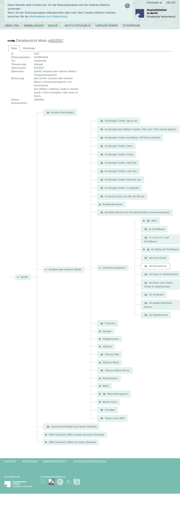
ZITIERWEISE (131, 25)
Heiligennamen (111, 339)
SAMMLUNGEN (33, 25)
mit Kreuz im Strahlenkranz (163, 274)
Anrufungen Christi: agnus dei (121, 120)
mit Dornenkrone (158, 266)
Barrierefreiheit (55, 461)
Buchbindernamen (113, 204)
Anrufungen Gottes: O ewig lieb (122, 188)
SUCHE (54, 25)
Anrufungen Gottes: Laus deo (121, 171)
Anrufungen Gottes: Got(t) (119, 154)
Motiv (14, 48)
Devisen (107, 331)
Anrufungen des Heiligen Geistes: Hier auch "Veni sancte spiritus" (140, 129)
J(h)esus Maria (111, 362)
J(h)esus (107, 346)
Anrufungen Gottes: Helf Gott (120, 162)
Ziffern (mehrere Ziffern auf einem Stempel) (72, 442)
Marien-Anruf (110, 402)
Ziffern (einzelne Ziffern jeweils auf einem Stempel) (76, 434)
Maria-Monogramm (117, 394)
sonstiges (110, 409)
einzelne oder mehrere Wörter (65, 269)
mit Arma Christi (157, 257)
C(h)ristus (110, 323)
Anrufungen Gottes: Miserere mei (123, 179)
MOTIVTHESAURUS (78, 25)
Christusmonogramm (114, 267)
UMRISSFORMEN (106, 25)
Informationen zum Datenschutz (48, 16)
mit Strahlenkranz (158, 315)
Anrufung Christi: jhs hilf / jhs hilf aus (124, 196)
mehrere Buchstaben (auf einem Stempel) (74, 426)
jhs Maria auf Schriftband (164, 249)
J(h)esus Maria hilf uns (117, 370)
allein (154, 220)
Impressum (29, 461)
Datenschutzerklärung (90, 461)
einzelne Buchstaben (62, 112)
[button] (48, 112)
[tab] (14, 48)
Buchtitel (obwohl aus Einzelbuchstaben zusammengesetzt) (137, 212)
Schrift (24, 277)
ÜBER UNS (12, 25)
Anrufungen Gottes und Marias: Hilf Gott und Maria (132, 137)
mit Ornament (156, 294)
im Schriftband (156, 229)
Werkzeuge (29, 48)
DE (168, 2)
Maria (106, 386)
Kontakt (10, 461)
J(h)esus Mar (112, 354)
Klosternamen (110, 378)
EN (174, 2)
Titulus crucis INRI (115, 418)
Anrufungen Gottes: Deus (119, 146)
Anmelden (154, 2)
